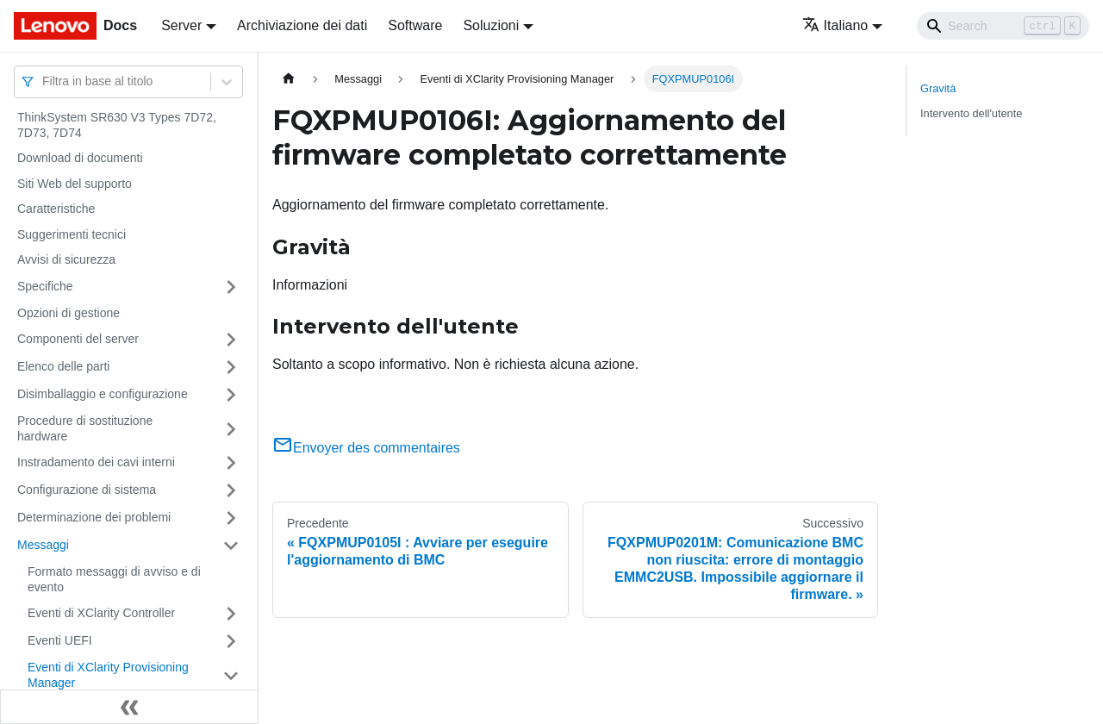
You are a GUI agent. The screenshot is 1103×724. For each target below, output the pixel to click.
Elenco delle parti (63, 366)
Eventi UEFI (60, 640)
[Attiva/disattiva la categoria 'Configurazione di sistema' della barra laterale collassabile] (231, 490)
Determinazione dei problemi (94, 517)
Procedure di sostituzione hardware (85, 428)
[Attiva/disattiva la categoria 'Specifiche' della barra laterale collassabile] (231, 287)
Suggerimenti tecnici (71, 234)
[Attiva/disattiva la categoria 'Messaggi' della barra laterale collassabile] (231, 545)
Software (415, 25)
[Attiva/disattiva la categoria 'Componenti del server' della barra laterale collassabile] (231, 339)
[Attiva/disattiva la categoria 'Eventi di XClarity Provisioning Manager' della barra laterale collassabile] (231, 675)
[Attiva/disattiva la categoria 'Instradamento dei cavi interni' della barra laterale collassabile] (231, 463)
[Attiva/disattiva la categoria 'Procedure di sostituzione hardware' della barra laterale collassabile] (231, 429)
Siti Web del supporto (74, 183)
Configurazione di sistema (86, 489)
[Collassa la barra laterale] (129, 707)
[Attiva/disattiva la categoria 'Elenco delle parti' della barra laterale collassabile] (231, 367)
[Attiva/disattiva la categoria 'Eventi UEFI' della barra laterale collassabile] (231, 641)
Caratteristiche (56, 208)
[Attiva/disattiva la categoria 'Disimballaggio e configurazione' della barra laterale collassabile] (231, 395)
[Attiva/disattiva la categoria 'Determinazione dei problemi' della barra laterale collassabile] (231, 518)
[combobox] (44, 81)
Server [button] (181, 25)
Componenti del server (78, 339)
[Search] (1003, 26)
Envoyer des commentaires (366, 447)
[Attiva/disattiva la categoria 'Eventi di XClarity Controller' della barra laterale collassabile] (231, 613)
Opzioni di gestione (68, 313)
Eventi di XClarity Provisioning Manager (108, 675)
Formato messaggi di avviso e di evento (114, 579)
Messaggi (43, 545)
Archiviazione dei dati (302, 25)
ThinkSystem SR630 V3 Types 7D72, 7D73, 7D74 (116, 125)
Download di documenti (80, 158)
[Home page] (288, 79)
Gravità (938, 88)
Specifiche (45, 286)
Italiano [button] (835, 25)
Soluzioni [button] (491, 25)
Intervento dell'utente (971, 113)
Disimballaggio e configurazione (102, 394)
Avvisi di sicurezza (66, 259)
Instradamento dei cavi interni (96, 462)
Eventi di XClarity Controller (101, 613)
